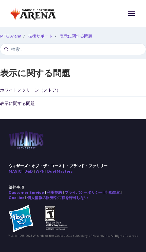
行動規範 (112, 192)
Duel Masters (60, 171)
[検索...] (73, 49)
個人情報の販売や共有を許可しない (57, 197)
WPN (40, 171)
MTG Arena (10, 36)
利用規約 (54, 192)
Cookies (16, 197)
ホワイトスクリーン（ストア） (30, 90)
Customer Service (26, 192)
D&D (28, 171)
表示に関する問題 (76, 36)
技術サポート (40, 36)
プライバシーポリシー (84, 192)
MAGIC (15, 171)
